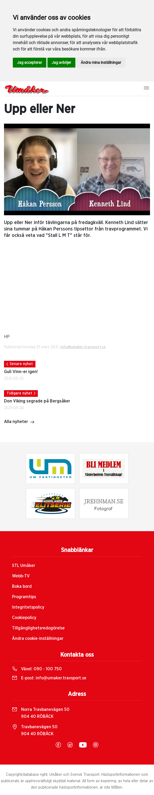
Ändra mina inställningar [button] (101, 62)
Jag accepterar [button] (29, 62)
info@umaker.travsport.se (83, 347)
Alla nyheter (19, 422)
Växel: (37, 668)
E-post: (49, 678)
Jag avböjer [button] (61, 62)
